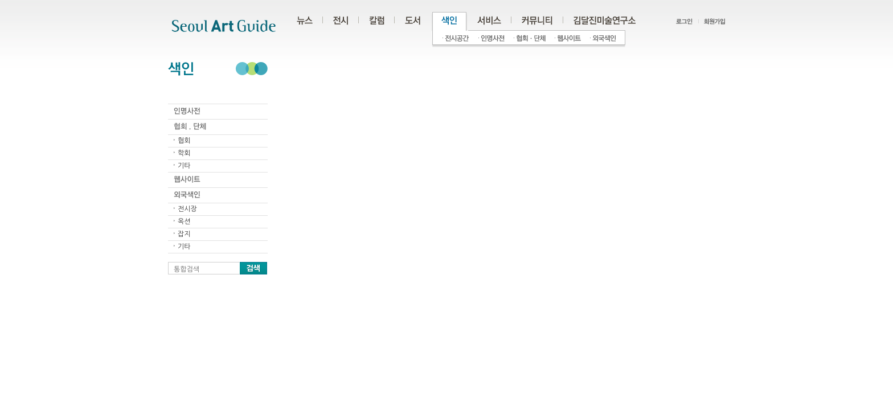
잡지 (184, 234)
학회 (184, 153)
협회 (184, 140)
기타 (184, 165)
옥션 (184, 221)
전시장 (187, 209)
